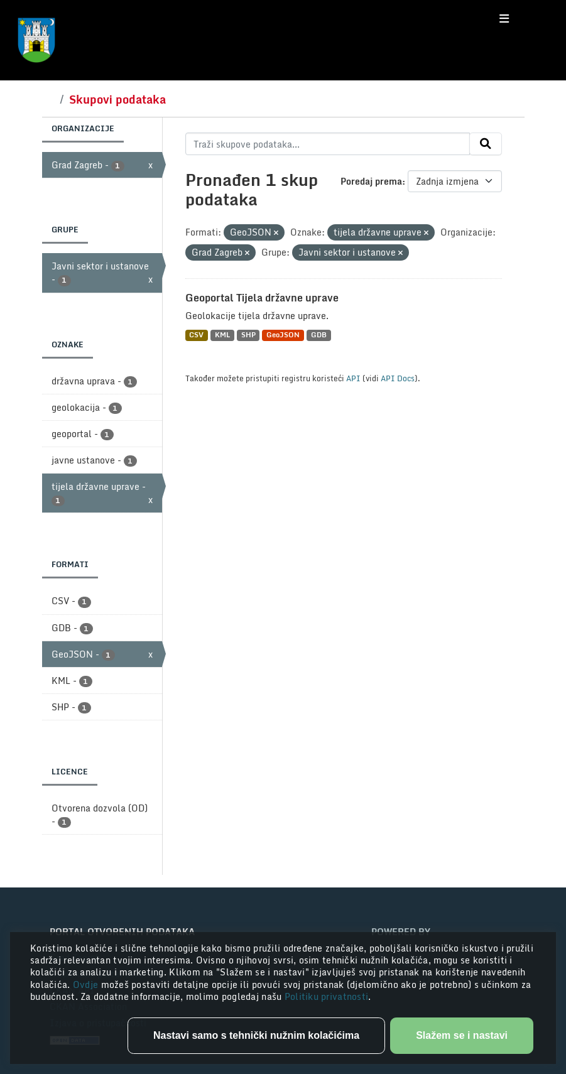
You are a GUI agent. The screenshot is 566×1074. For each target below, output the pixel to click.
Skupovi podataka (117, 99)
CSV (196, 335)
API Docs (398, 378)
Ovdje (87, 984)
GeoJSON (283, 335)
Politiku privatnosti (327, 996)
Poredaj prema (371, 181)
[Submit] (485, 144)
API (353, 378)
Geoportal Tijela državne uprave (262, 298)
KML (222, 335)
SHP (248, 335)
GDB (319, 335)
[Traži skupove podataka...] (327, 144)
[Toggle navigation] (504, 19)
